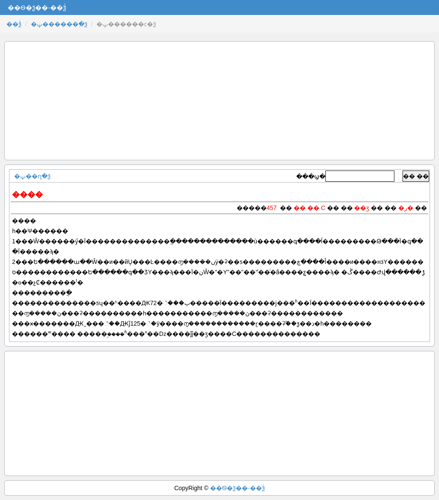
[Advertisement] (219, 101)
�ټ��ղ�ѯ (32, 176)
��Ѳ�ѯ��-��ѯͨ (237, 488)
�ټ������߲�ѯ (59, 24)
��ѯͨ (13, 24)
